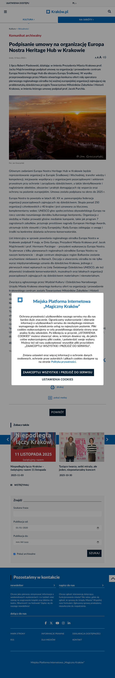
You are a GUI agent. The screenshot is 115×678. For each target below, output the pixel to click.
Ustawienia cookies (57, 379)
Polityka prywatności (63, 362)
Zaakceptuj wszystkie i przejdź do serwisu (57, 372)
